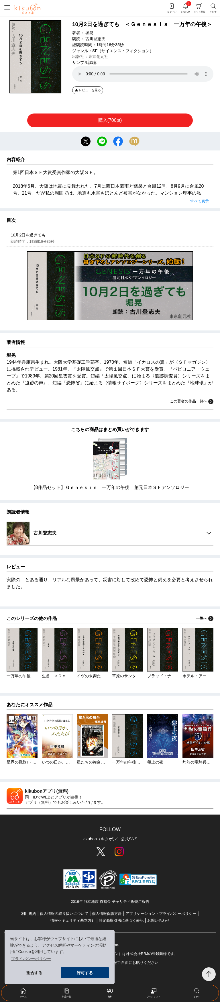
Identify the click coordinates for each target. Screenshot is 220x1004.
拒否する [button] (34, 972)
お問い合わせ (158, 922)
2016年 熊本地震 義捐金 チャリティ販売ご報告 (110, 903)
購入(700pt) (110, 120)
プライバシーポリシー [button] (31, 958)
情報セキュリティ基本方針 (72, 922)
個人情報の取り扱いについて (64, 915)
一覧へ (204, 620)
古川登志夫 (95, 38)
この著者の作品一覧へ (191, 403)
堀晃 (89, 32)
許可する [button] (85, 972)
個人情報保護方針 (107, 915)
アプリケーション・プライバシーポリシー (160, 915)
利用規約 (28, 915)
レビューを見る (87, 90)
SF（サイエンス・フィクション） (123, 50)
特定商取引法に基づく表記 (121, 922)
